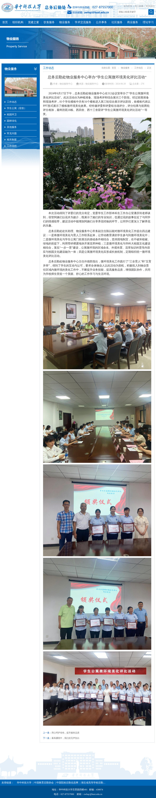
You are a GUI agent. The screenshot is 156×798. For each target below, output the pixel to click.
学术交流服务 (83, 22)
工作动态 (12, 102)
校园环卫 (12, 114)
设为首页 (128, 6)
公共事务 (101, 22)
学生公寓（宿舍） (16, 108)
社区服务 (117, 22)
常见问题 (12, 133)
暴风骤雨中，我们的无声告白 (65, 738)
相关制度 (12, 139)
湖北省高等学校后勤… (93, 782)
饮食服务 (49, 22)
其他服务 (12, 127)
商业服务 (132, 22)
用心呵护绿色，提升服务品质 (65, 733)
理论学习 (148, 22)
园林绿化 (12, 120)
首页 (5, 22)
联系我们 (150, 6)
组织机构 (17, 22)
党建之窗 (33, 22)
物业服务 (64, 22)
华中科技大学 (24, 782)
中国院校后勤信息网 (67, 782)
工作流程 (12, 146)
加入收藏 (139, 6)
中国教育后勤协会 (44, 782)
